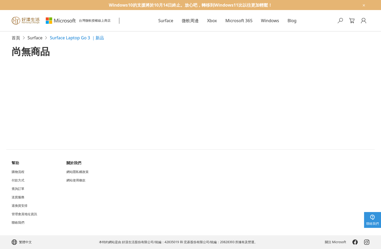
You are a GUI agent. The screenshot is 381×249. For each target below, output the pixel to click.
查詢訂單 (18, 189)
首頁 (16, 38)
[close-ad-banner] (363, 5)
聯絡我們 (18, 222)
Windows (270, 21)
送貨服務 (18, 197)
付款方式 (18, 180)
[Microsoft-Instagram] (366, 242)
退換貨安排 (20, 206)
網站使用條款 (75, 180)
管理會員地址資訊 (24, 214)
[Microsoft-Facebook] (355, 242)
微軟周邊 (190, 21)
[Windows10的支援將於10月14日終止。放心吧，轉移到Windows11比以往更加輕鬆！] (190, 5)
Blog (292, 21)
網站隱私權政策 (77, 172)
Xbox (212, 21)
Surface (165, 21)
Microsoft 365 (239, 21)
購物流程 (18, 172)
